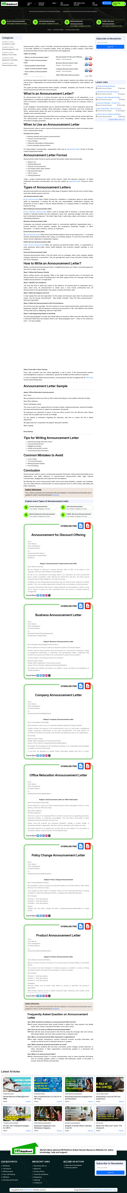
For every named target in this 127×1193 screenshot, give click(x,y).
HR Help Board (28, 1190)
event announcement (33, 234)
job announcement (31, 199)
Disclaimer (37, 1177)
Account (107, 3)
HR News (5, 1177)
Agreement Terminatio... (10, 60)
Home (49, 29)
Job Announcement (48, 22)
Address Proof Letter (9, 55)
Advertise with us (39, 1166)
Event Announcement (17, 22)
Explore (28, 1101)
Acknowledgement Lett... (10, 49)
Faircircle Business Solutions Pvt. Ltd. (103, 1190)
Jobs (55, 3)
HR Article (95, 4)
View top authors (70, 1167)
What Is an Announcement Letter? (37, 57)
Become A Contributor (73, 1165)
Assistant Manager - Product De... (108, 103)
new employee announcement (36, 212)
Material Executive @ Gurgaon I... (108, 92)
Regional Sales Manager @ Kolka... (108, 97)
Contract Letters (58, 29)
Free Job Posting (8, 1174)
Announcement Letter (72, 29)
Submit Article (41, 4)
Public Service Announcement (78, 515)
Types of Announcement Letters (36, 68)
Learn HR (31, 4)
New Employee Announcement (82, 23)
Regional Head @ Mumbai (105, 86)
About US (36, 1169)
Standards (94, 11)
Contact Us (37, 1183)
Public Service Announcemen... (114, 23)
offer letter (89, 378)
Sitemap (36, 1180)
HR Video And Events (79, 4)
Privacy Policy (38, 1171)
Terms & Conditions (40, 1174)
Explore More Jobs (116, 119)
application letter (75, 181)
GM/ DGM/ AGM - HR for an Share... (109, 109)
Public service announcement (34, 245)
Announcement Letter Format (35, 65)
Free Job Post (116, 4)
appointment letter (73, 149)
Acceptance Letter (8, 44)
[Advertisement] (60, 40)
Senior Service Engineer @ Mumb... (109, 114)
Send (110, 47)
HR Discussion (64, 4)
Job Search (6, 1169)
